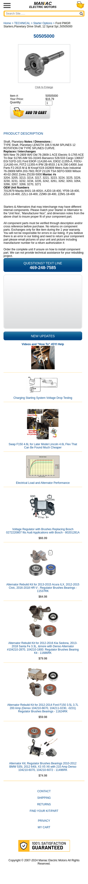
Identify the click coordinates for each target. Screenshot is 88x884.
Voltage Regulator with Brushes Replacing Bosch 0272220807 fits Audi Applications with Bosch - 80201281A (43, 531)
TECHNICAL (22, 23)
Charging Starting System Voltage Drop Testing (42, 397)
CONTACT (44, 791)
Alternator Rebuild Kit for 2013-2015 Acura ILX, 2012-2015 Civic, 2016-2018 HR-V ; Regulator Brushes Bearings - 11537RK (42, 588)
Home (7, 23)
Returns (44, 804)
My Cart (44, 827)
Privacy (44, 820)
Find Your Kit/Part (44, 811)
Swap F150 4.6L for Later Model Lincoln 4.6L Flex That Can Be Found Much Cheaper (43, 446)
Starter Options (42, 23)
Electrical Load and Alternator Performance (43, 483)
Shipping (44, 797)
